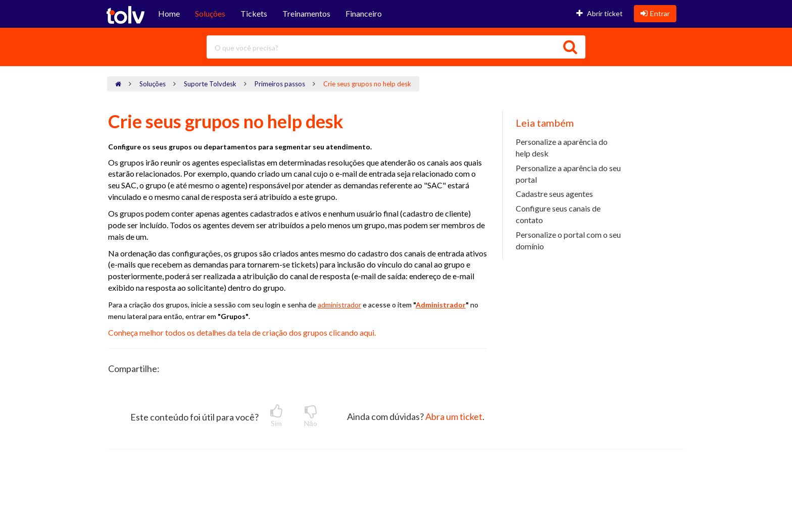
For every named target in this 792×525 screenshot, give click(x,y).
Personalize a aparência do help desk (562, 147)
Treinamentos (306, 13)
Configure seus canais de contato (558, 214)
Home (169, 13)
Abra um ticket (453, 416)
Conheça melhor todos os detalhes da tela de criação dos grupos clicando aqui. (242, 332)
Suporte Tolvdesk (210, 84)
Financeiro (363, 13)
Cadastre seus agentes (554, 193)
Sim (276, 416)
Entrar (655, 13)
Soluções (210, 13)
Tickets (253, 13)
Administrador (441, 304)
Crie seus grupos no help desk (367, 84)
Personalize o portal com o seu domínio (568, 240)
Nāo (310, 416)
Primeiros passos (280, 84)
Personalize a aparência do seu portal (568, 173)
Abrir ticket (599, 13)
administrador (339, 304)
